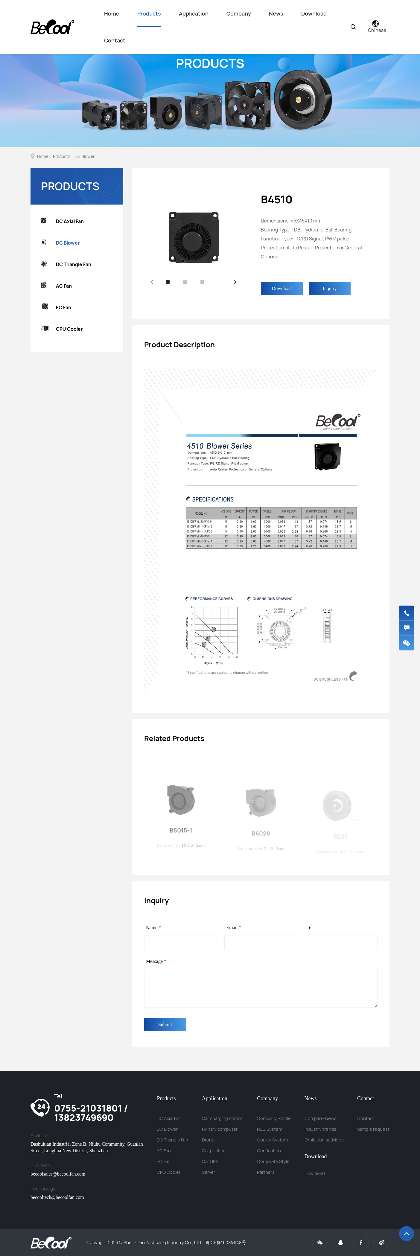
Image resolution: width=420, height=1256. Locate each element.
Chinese (377, 26)
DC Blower (85, 156)
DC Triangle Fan (66, 264)
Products (149, 18)
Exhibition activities (324, 1140)
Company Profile (274, 1118)
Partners (266, 1172)
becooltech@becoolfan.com (57, 1197)
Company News (321, 1118)
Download (314, 13)
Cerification (269, 1150)
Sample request (373, 1129)
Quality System (272, 1140)
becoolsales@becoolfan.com (58, 1173)
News (276, 13)
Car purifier (213, 1150)
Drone (208, 1140)
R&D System (269, 1129)
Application (194, 13)
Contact (114, 40)
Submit (165, 1024)
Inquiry (329, 288)
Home (111, 13)
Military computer (220, 1129)
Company (238, 13)
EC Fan (56, 307)
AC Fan (56, 286)
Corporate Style (273, 1161)
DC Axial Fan (62, 221)
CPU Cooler (62, 329)
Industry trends (320, 1129)
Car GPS (210, 1161)
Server (208, 1172)
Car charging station (223, 1118)
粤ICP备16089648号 (225, 1242)
